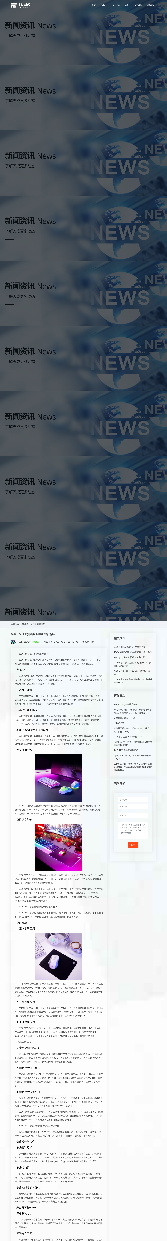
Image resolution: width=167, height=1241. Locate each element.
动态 (33, 624)
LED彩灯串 (119, 723)
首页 (94, 5)
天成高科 (24, 624)
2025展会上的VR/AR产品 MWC (128, 736)
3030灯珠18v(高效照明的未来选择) (130, 647)
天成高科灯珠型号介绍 (124, 717)
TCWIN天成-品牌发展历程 (126, 750)
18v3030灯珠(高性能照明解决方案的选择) (133, 652)
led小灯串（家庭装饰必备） (127, 704)
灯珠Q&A (41, 624)
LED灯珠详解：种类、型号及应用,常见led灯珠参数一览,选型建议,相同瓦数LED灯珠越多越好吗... (133, 766)
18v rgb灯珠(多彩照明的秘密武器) (129, 657)
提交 (133, 845)
